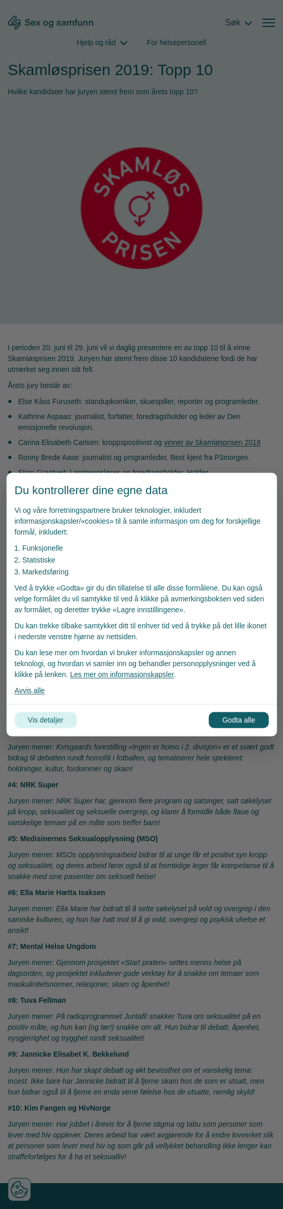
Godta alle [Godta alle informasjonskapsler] (238, 720)
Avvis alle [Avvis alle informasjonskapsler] (29, 690)
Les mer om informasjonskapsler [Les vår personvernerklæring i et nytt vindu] (122, 674)
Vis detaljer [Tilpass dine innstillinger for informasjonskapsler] (46, 720)
